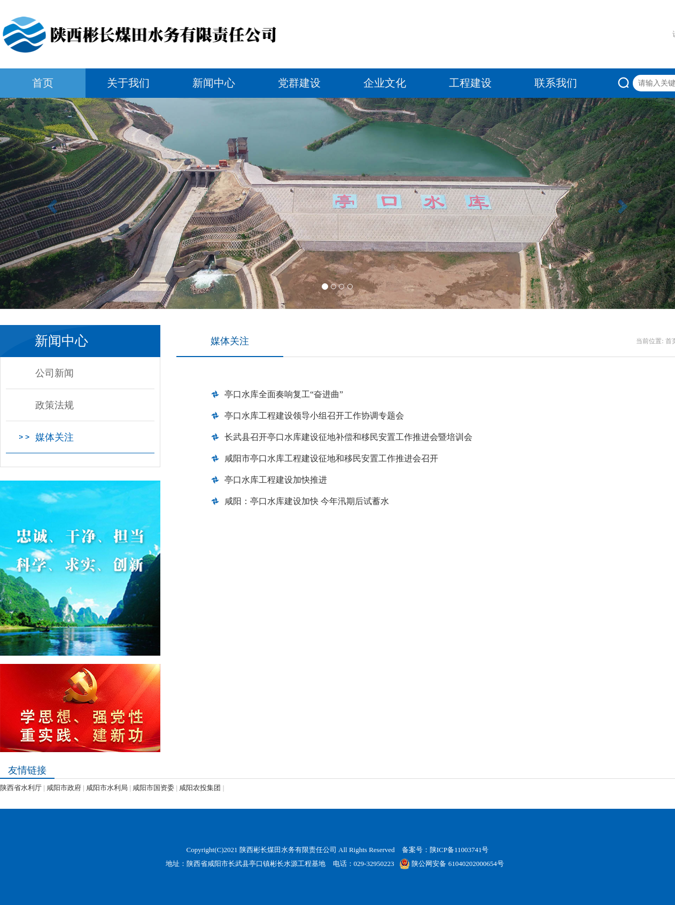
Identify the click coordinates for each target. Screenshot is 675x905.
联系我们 (555, 83)
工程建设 (470, 83)
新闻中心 (213, 83)
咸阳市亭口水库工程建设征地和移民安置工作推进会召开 (331, 458)
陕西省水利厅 (21, 788)
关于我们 (128, 83)
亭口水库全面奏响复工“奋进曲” (283, 394)
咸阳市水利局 (107, 788)
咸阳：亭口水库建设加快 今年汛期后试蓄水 (306, 501)
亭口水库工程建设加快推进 (275, 479)
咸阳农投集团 (200, 788)
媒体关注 (54, 437)
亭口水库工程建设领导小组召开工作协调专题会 (314, 415)
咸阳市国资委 (153, 788)
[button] (50, 203)
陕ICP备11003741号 (459, 850)
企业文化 (384, 83)
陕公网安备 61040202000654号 (451, 863)
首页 (42, 83)
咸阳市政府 (63, 788)
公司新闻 (54, 373)
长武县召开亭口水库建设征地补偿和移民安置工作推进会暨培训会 (348, 437)
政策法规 (54, 405)
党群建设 (299, 83)
